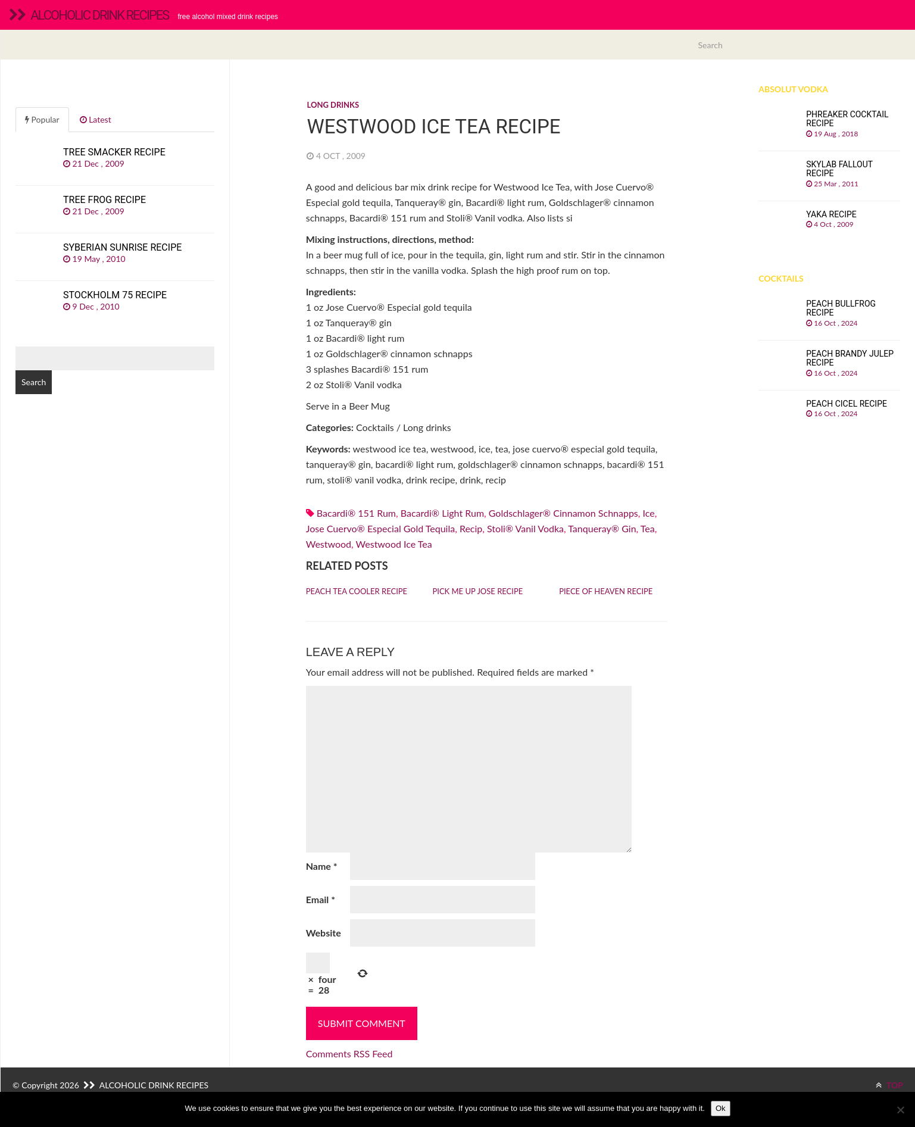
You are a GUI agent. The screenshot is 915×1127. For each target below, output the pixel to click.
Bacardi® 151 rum (356, 513)
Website (323, 932)
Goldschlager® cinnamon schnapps (563, 513)
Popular (42, 119)
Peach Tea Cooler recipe (356, 591)
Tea (648, 528)
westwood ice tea (394, 544)
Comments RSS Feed (349, 1053)
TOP (889, 1085)
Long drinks (333, 105)
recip (471, 528)
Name (322, 866)
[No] (900, 1110)
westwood (328, 544)
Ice (649, 513)
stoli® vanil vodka (525, 528)
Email (320, 899)
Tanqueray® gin (602, 528)
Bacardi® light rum (442, 513)
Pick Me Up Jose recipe (477, 591)
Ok (721, 1108)
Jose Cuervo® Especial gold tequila (380, 528)
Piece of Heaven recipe (605, 591)
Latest (95, 119)
